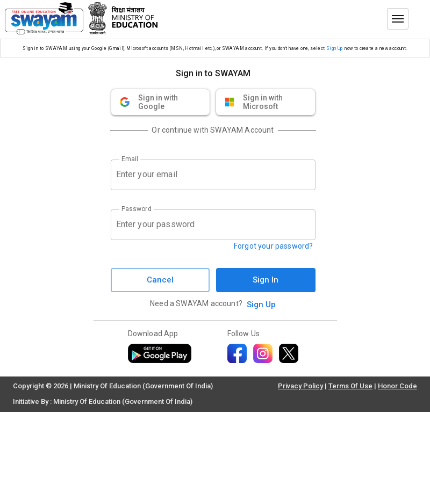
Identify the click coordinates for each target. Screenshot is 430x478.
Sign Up (334, 48)
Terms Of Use (350, 386)
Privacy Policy (300, 386)
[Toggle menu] (397, 19)
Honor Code (397, 386)
